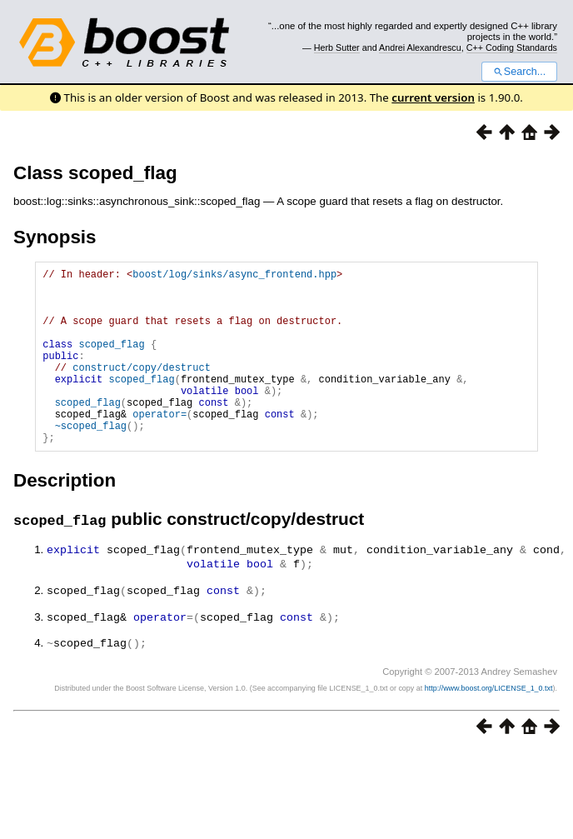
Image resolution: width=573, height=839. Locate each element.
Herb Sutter (337, 47)
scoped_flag (111, 361)
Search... (519, 71)
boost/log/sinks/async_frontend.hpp (234, 276)
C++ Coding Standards (511, 47)
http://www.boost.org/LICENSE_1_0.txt (489, 722)
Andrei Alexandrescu (420, 47)
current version (433, 97)
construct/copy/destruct (141, 389)
